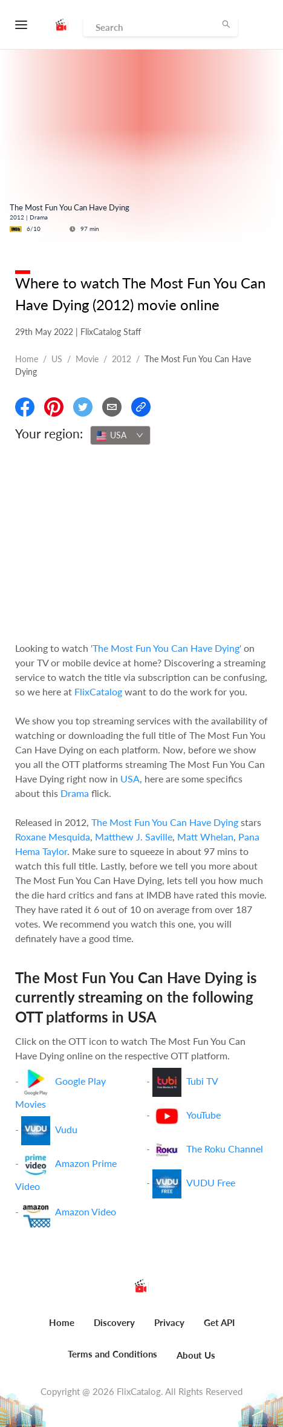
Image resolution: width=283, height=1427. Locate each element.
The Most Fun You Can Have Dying (164, 822)
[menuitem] (61, 1329)
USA (130, 778)
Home (26, 359)
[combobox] (120, 435)
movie (87, 359)
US (56, 359)
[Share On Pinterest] (53, 407)
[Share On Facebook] (24, 407)
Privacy (169, 1322)
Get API (219, 1322)
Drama (74, 793)
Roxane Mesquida (52, 836)
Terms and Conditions (112, 1353)
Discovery (114, 1322)
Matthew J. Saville (133, 836)
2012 (121, 359)
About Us (196, 1355)
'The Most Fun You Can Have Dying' (166, 648)
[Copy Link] (141, 407)
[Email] (112, 407)
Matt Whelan (205, 836)
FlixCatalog (98, 691)
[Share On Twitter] (83, 407)
